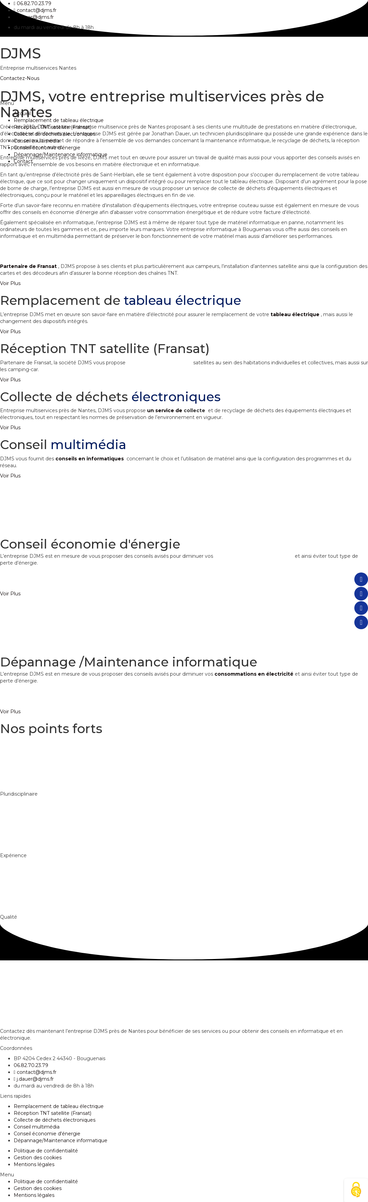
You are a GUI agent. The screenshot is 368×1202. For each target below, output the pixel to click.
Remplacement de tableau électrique (59, 120)
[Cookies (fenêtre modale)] (356, 1190)
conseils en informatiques (89, 459)
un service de (165, 410)
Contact (23, 161)
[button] (10, 283)
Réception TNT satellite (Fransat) (52, 127)
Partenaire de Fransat (28, 266)
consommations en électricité (254, 556)
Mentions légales (34, 1164)
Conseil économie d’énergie (47, 148)
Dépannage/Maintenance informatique (60, 154)
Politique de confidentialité (46, 1151)
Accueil (22, 113)
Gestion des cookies (38, 1157)
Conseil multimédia (37, 141)
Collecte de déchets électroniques (54, 134)
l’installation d (145, 363)
